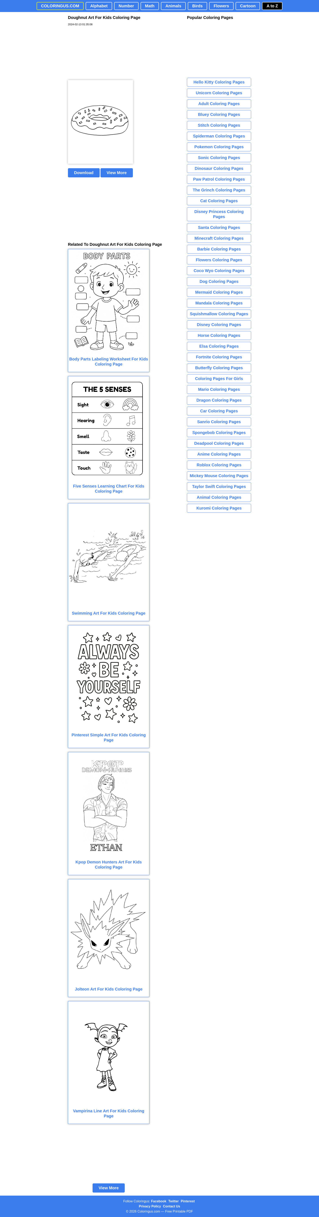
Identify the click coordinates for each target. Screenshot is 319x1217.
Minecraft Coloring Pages (219, 238)
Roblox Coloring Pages (219, 465)
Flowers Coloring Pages (219, 260)
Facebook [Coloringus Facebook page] (158, 1201)
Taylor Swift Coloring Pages (219, 486)
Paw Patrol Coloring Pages (219, 179)
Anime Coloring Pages (219, 454)
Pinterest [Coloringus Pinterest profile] (188, 1201)
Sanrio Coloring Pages (219, 422)
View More (117, 172)
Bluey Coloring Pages (219, 114)
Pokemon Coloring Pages (219, 147)
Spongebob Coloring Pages (219, 432)
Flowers (221, 6)
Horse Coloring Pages (219, 335)
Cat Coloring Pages (219, 201)
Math (150, 6)
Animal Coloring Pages (219, 497)
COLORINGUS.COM (60, 6)
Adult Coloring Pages (219, 103)
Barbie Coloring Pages (219, 249)
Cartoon (248, 6)
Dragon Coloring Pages (218, 400)
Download (84, 172)
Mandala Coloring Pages (219, 303)
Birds (197, 6)
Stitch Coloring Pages (219, 125)
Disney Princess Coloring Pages (219, 214)
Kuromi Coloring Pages (218, 508)
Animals (173, 6)
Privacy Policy (150, 1206)
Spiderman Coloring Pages (219, 136)
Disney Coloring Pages (219, 324)
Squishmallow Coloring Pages (219, 314)
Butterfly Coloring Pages (219, 368)
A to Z (272, 6)
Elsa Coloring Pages (219, 346)
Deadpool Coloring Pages (219, 443)
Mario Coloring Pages (219, 389)
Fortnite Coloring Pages (219, 357)
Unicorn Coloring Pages (219, 93)
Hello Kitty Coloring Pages (219, 82)
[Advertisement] (98, 53)
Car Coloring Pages (219, 411)
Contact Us (171, 1206)
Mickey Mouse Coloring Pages (219, 475)
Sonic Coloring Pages (219, 157)
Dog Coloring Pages (219, 281)
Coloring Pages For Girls (219, 378)
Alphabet (99, 6)
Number (126, 6)
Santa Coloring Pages (219, 227)
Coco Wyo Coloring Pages (219, 270)
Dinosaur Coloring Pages (219, 168)
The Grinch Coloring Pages (219, 190)
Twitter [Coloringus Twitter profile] (173, 1201)
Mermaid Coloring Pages (219, 292)
